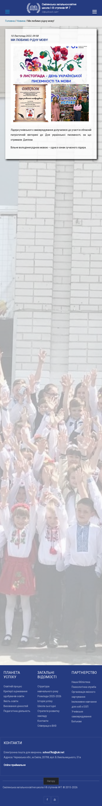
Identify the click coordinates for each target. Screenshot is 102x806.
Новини (21, 21)
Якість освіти (10, 701)
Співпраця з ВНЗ (46, 725)
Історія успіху (44, 701)
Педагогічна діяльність (16, 711)
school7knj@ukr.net (53, 752)
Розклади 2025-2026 (49, 696)
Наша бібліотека (81, 682)
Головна (10, 21)
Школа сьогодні (46, 706)
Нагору (51, 781)
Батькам (77, 721)
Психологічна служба (84, 687)
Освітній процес (12, 686)
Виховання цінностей (15, 706)
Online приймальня (15, 765)
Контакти (42, 721)
